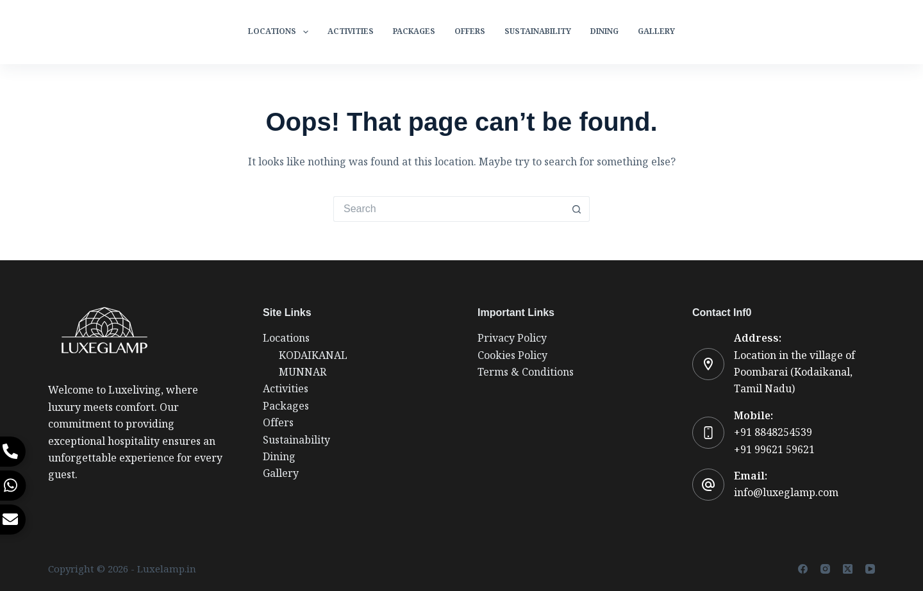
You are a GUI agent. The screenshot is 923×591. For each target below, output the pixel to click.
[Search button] (577, 209)
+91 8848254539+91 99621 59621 (774, 441)
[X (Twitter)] (847, 569)
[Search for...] (448, 209)
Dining (604, 31)
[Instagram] (825, 569)
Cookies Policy (512, 355)
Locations (280, 32)
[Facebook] (803, 569)
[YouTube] (870, 569)
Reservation (837, 31)
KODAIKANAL (313, 355)
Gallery (656, 31)
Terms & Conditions (526, 372)
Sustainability (537, 31)
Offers (469, 31)
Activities (351, 31)
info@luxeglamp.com (786, 492)
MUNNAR (302, 372)
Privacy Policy (512, 338)
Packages (414, 31)
